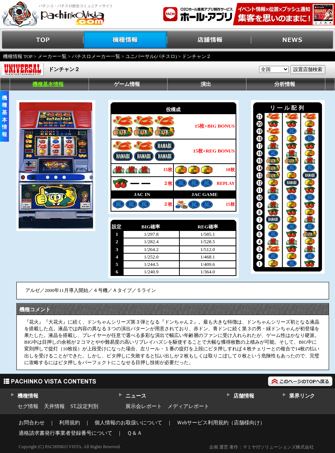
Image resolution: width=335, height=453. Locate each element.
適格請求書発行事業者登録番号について (65, 433)
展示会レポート (143, 406)
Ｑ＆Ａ (134, 433)
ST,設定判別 (84, 406)
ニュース (135, 396)
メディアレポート (188, 406)
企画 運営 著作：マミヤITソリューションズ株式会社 (261, 447)
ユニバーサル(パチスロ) (151, 56)
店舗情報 (209, 40)
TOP (42, 40)
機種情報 (126, 40)
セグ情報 (27, 406)
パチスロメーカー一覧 (96, 56)
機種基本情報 (48, 84)
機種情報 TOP (17, 56)
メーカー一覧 (52, 56)
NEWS (293, 40)
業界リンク (302, 396)
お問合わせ (32, 422)
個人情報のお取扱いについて (128, 422)
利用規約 (69, 422)
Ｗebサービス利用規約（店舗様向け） (221, 422)
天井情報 (54, 406)
